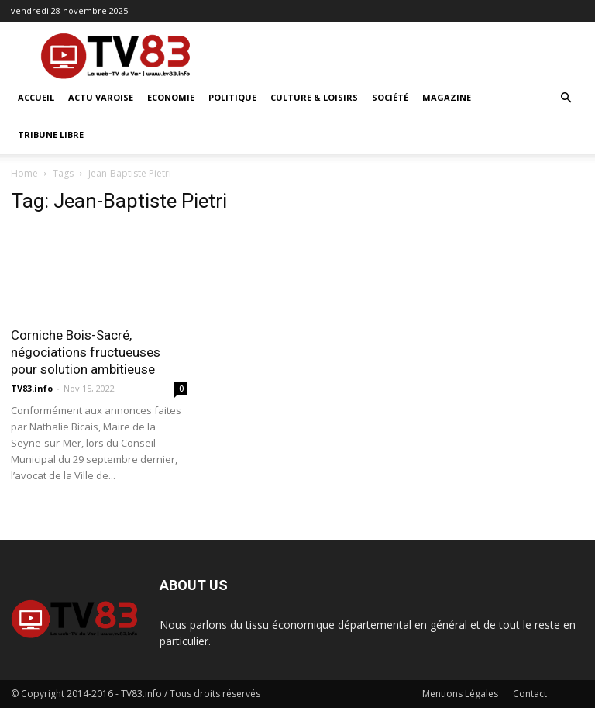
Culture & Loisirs (314, 97)
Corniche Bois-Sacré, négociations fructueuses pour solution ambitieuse (85, 352)
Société (390, 97)
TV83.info (32, 388)
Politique (232, 97)
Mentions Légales (460, 693)
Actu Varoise (100, 97)
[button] (565, 98)
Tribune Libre (51, 134)
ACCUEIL (36, 97)
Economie (170, 97)
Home (24, 173)
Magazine (446, 97)
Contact (530, 693)
